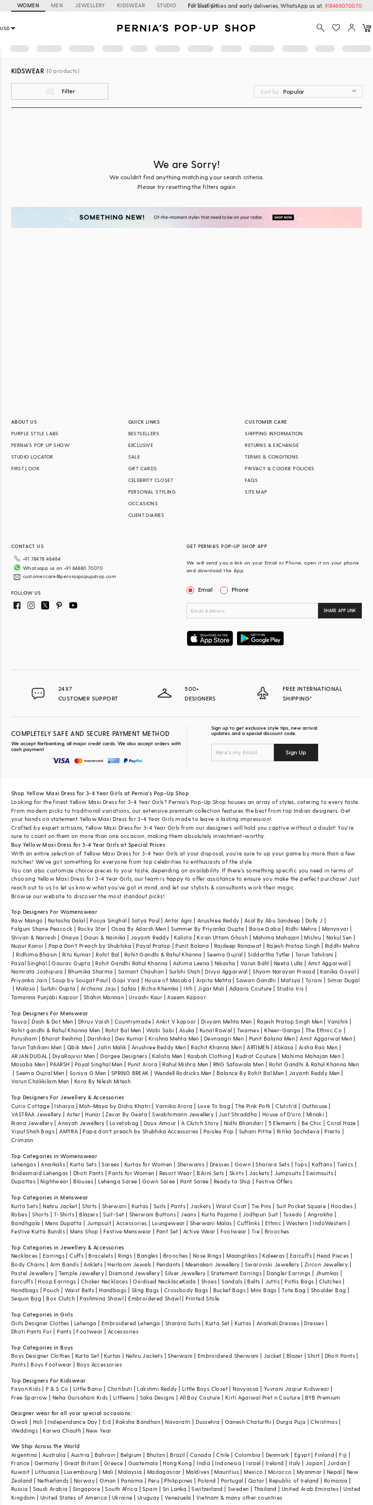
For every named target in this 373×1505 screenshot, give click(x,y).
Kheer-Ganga (282, 1030)
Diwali (19, 1422)
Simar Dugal (343, 980)
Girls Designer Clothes (40, 1323)
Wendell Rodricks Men (183, 1073)
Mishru (312, 937)
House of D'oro (282, 1114)
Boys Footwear (51, 1364)
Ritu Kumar (76, 954)
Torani (313, 980)
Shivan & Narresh (33, 937)
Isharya (64, 1106)
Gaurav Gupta (70, 963)
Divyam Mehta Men (226, 1021)
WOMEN (28, 5)
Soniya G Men (87, 1073)
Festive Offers (274, 1181)
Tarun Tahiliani (314, 954)
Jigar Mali (211, 988)
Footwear (233, 1231)
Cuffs (76, 1255)
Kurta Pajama (220, 1214)
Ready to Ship (232, 1181)
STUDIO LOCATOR (32, 457)
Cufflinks (248, 1223)
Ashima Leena (191, 963)
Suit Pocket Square (301, 1206)
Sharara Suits (183, 1323)
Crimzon (22, 1140)
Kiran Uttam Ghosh (222, 937)
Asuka (187, 1030)
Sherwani (114, 1206)
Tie (255, 1231)
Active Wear (199, 1231)
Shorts (40, 1214)
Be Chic (312, 1123)
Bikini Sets (210, 1173)
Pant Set (167, 1231)
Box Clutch (60, 1298)
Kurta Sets (83, 1164)
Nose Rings (207, 1255)
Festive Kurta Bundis (38, 1231)
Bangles (147, 1255)
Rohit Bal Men (123, 1030)
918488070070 (343, 5)
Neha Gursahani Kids (80, 1397)
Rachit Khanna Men (216, 1047)
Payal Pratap (153, 945)
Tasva (19, 1021)
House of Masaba (168, 980)
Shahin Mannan (104, 997)
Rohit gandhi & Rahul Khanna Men (55, 1030)
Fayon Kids (26, 1388)
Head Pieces (333, 1255)
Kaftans (322, 1164)
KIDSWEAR (131, 5)
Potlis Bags (299, 1281)
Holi (38, 1422)
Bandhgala (25, 1223)
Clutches (330, 1281)
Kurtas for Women (148, 1164)
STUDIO (166, 5)
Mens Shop (84, 1231)
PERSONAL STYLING (152, 492)
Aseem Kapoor (186, 997)
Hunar (93, 1114)
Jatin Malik (111, 1047)
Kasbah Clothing (209, 1056)
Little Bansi (87, 1388)
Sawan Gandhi (256, 980)
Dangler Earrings (288, 1273)
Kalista (183, 937)
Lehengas (23, 1164)
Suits (159, 1206)
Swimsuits (319, 1173)
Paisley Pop (218, 1131)
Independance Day (72, 1422)
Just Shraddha (238, 1114)
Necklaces (24, 1255)
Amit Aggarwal (328, 963)
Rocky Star (92, 928)
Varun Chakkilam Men (40, 1081)
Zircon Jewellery (326, 1264)
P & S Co (57, 1388)
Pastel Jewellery (32, 1273)
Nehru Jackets (144, 1355)
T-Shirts (64, 1214)
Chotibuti (120, 1388)
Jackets (259, 1173)
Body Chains (28, 1264)
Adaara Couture (250, 988)
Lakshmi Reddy (157, 1388)
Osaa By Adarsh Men (138, 928)
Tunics (345, 1164)
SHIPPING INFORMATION (274, 433)
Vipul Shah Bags (32, 1131)
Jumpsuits (288, 1173)
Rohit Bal (107, 954)
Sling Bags (145, 1290)
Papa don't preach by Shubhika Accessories (140, 1131)
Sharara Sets (272, 1164)
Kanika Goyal (338, 971)
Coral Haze (341, 1123)
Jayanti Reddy (150, 937)
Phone (239, 589)
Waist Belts (79, 1290)
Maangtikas (241, 1255)
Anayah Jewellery (81, 1123)
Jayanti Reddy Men (314, 1073)
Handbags (24, 1290)
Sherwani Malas (211, 1223)
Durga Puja (290, 1422)
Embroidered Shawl (154, 1298)
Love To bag (214, 1106)
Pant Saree (194, 1181)
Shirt (313, 1355)
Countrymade (133, 1021)
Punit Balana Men (272, 1038)
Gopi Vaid (126, 980)
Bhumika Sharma (90, 971)
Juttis (272, 1281)
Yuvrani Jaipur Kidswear (296, 1388)
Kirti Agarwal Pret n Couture (262, 1397)
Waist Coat (231, 1206)
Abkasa (283, 1047)
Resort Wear (175, 1173)
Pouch (51, 1290)
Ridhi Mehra (301, 928)
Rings (125, 1255)
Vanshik (337, 1021)
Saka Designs (157, 1397)
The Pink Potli (253, 1106)
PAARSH (59, 1064)
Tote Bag (293, 1290)
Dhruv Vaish (93, 1021)
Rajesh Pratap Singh (293, 945)
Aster (73, 1114)
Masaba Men (28, 1064)
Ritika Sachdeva (298, 1131)
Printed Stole (202, 1298)
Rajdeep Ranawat (238, 945)
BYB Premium (322, 1397)
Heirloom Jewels (129, 1264)
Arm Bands (64, 1264)
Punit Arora (142, 1064)
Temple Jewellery (81, 1273)
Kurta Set (217, 1323)
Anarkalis (53, 1164)
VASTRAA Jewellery (36, 1114)
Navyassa (245, 1388)
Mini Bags (264, 1290)
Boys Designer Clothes (40, 1355)
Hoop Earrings (57, 1281)
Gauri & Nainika (105, 937)
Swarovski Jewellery (272, 1264)
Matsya (290, 980)
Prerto (332, 1131)
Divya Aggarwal (226, 971)
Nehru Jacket (60, 1206)
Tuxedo (292, 1214)
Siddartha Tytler (269, 954)
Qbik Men (79, 1047)
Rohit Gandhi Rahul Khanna (131, 963)
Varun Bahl (254, 963)
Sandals (231, 1281)
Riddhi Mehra (342, 945)
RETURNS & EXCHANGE (272, 445)
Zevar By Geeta (126, 1114)
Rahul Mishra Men (185, 1064)
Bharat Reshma (62, 1038)
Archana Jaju (98, 988)
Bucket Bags (229, 1290)
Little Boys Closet (205, 1388)
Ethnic (273, 1223)
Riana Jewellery (32, 1123)
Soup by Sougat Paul (79, 980)
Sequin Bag (26, 1298)
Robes (19, 1214)
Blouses (83, 1181)
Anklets (93, 1264)
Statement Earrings (236, 1273)
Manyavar (335, 928)
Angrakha (320, 1214)
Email (200, 589)
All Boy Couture (200, 1397)
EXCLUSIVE (140, 445)
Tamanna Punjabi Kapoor (45, 997)
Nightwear (54, 1181)
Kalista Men (167, 1056)
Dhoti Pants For (31, 1331)
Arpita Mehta (213, 980)
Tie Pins (261, 1206)
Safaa (128, 988)
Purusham (24, 1038)
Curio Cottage (30, 1106)
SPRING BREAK (130, 1073)
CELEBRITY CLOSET (150, 480)
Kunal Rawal (216, 1030)
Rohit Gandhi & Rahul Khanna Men (314, 1064)
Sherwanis (191, 1164)
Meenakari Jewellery (213, 1264)
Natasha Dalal (66, 920)
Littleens (124, 1397)
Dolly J (314, 920)
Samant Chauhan (141, 971)
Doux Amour (160, 1123)
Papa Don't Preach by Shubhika (90, 945)
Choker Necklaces (104, 1281)
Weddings (24, 1430)
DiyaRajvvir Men (73, 1056)
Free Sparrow (29, 1397)
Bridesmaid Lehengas (39, 1173)
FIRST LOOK (25, 468)
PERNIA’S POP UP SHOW (40, 445)
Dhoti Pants (88, 1173)
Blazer (295, 1355)
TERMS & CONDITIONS (271, 457)
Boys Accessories (99, 1364)
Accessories (131, 1223)
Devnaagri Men (224, 1038)
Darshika (98, 1038)
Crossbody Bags (186, 1290)
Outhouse (314, 1106)
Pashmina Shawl (101, 1298)
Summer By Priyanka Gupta (207, 928)
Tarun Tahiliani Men (36, 1047)
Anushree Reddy (218, 920)
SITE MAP (256, 492)
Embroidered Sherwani (228, 1355)
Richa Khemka (160, 988)
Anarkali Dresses (277, 1323)
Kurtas (140, 1206)
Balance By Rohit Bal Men (250, 1073)
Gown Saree (158, 1181)
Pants (178, 1206)
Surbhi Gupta (58, 988)
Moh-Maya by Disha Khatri (115, 1106)
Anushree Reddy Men (159, 1047)
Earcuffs (301, 1255)
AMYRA (68, 1131)
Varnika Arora (173, 1106)
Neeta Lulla (288, 963)
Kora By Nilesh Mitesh (102, 1081)
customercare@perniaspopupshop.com (69, 576)
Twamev (248, 1030)
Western (297, 1223)
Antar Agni (178, 920)
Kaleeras (273, 1255)
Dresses (220, 1164)
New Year (98, 1430)
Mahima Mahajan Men (311, 1056)
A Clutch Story (200, 1123)
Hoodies (342, 1206)
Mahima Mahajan (276, 937)
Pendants (168, 1264)
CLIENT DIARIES (146, 515)
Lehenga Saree (117, 1181)
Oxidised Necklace (157, 1281)
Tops (300, 1164)
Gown (243, 1164)
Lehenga (85, 1323)
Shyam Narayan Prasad (284, 971)
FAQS (251, 480)
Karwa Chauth (62, 1430)
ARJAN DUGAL (29, 1056)
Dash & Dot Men (52, 1021)
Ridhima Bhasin (36, 954)
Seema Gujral (225, 954)
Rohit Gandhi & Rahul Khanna (163, 954)
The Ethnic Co (323, 1030)
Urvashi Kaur (145, 997)
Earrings (54, 1255)
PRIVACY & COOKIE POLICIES (279, 468)
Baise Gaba (265, 928)
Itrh (188, 988)
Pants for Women (131, 1173)
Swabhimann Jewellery (183, 1114)
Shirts (89, 1206)
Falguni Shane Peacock (41, 928)
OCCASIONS (143, 503)
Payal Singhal (29, 963)
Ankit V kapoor (176, 1021)
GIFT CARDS (142, 468)
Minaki (315, 1114)
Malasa (25, 988)
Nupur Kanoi (27, 945)
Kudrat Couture (256, 1056)
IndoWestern (329, 1223)
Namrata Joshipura (37, 971)
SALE (134, 457)
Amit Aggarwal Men (326, 1038)
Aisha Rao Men (318, 1047)
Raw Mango (27, 920)
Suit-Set (113, 1214)
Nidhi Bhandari (244, 1123)
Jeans (188, 1214)
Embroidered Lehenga (131, 1323)
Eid (106, 1422)
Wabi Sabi (160, 1030)
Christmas (324, 1422)
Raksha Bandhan (138, 1422)
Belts (253, 1281)
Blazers (88, 1214)
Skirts (236, 1173)
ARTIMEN (258, 1047)
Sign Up (296, 752)
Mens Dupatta (63, 1223)
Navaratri (178, 1422)
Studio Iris (290, 988)
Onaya (70, 937)
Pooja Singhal (108, 920)
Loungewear (168, 1223)
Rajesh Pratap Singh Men (289, 1021)
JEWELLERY (90, 5)
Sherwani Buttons (152, 1214)
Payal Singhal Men (99, 1064)
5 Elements (283, 1123)
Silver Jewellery (185, 1273)
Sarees (110, 1164)
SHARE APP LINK (339, 610)
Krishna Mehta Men (174, 1038)
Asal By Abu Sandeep (272, 920)
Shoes (209, 1281)
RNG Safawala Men (238, 1064)
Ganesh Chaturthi (248, 1422)
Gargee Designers (123, 1056)
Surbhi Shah (184, 971)
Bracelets (100, 1255)
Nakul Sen (339, 937)
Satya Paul (146, 920)
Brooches (277, 1231)
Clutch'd (286, 1106)
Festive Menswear (127, 1231)
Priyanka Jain (29, 980)
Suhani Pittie (255, 1131)
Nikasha (225, 963)
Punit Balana (192, 945)
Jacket (272, 1355)
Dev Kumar (129, 1038)
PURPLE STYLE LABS (35, 433)
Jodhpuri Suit (260, 1214)
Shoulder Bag (328, 1290)
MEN (57, 5)
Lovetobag (124, 1123)
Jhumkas (327, 1273)
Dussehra (208, 1422)
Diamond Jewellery (134, 1273)
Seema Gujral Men (40, 1073)
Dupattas (23, 1181)
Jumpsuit (99, 1223)
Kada (189, 1281)
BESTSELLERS (143, 433)
